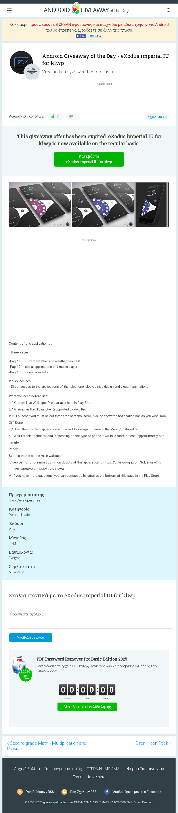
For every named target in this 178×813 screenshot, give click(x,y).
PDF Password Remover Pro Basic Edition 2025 (81, 659)
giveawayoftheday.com (58, 802)
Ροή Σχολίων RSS (83, 792)
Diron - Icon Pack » (153, 743)
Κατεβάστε (89, 159)
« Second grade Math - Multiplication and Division (46, 746)
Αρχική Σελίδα (27, 768)
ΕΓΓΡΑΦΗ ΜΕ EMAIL (104, 768)
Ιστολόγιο (96, 777)
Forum (78, 777)
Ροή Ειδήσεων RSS (40, 792)
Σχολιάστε (157, 116)
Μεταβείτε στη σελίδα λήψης (87, 707)
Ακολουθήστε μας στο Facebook (137, 792)
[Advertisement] (106, 96)
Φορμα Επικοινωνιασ (145, 768)
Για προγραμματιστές (63, 768)
